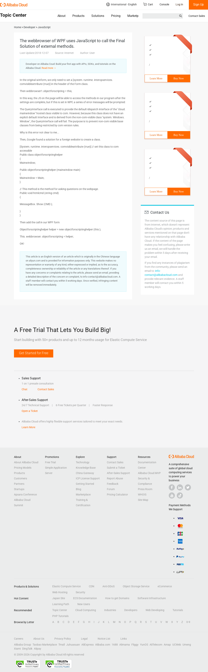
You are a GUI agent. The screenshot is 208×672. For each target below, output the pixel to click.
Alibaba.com (102, 644)
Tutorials (178, 610)
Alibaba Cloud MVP (149, 473)
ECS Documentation (85, 598)
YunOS (144, 644)
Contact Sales (196, 15)
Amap (167, 644)
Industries (110, 610)
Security (80, 592)
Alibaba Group (22, 644)
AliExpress (87, 644)
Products (78, 16)
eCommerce (165, 586)
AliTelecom (156, 644)
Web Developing (155, 610)
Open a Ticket (30, 410)
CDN (91, 586)
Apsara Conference (25, 494)
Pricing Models (22, 467)
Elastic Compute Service (66, 586)
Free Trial (50, 462)
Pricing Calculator (117, 494)
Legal (84, 638)
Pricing (115, 16)
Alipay (37, 648)
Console (164, 4)
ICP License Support (88, 478)
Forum (111, 489)
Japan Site (58, 598)
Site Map (143, 499)
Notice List (104, 638)
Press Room (145, 489)
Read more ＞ (49, 68)
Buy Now (179, 78)
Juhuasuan (73, 644)
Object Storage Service (136, 586)
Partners (19, 483)
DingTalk (27, 648)
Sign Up (198, 4)
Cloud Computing (85, 610)
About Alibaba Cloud (26, 462)
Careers (18, 638)
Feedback (112, 483)
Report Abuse (115, 478)
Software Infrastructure (152, 598)
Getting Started (85, 483)
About (61, 16)
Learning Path (60, 604)
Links (123, 638)
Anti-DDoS (108, 586)
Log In (179, 4)
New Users (83, 604)
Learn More (156, 78)
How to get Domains (117, 598)
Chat (24, 389)
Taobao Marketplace (45, 644)
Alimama (124, 644)
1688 (115, 644)
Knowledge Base (86, 467)
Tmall (61, 644)
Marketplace (135, 16)
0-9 (188, 622)
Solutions (97, 16)
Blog (78, 489)
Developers (130, 610)
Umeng (187, 644)
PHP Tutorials (60, 616)
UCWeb (176, 644)
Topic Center (59, 610)
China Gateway (85, 473)
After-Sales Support (118, 473)
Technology (82, 462)
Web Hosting (59, 592)
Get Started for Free (33, 353)
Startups (19, 489)
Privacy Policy (62, 638)
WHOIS (142, 494)
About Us (38, 638)
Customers (20, 478)
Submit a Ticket (116, 467)
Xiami (17, 648)
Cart (148, 4)
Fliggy (134, 644)
